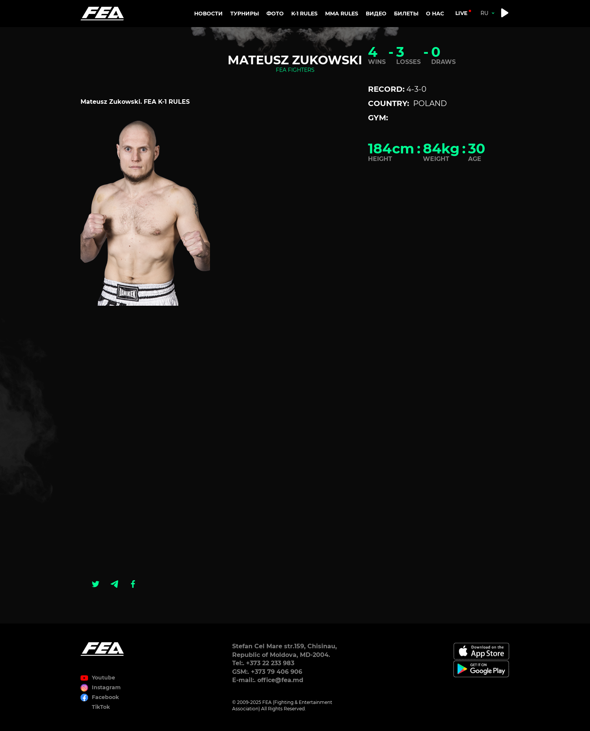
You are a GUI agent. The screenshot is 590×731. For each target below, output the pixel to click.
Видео (376, 13)
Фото (275, 13)
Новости (208, 13)
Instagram (106, 687)
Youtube (103, 677)
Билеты (406, 13)
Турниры (244, 13)
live (461, 13)
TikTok (101, 707)
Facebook (105, 697)
